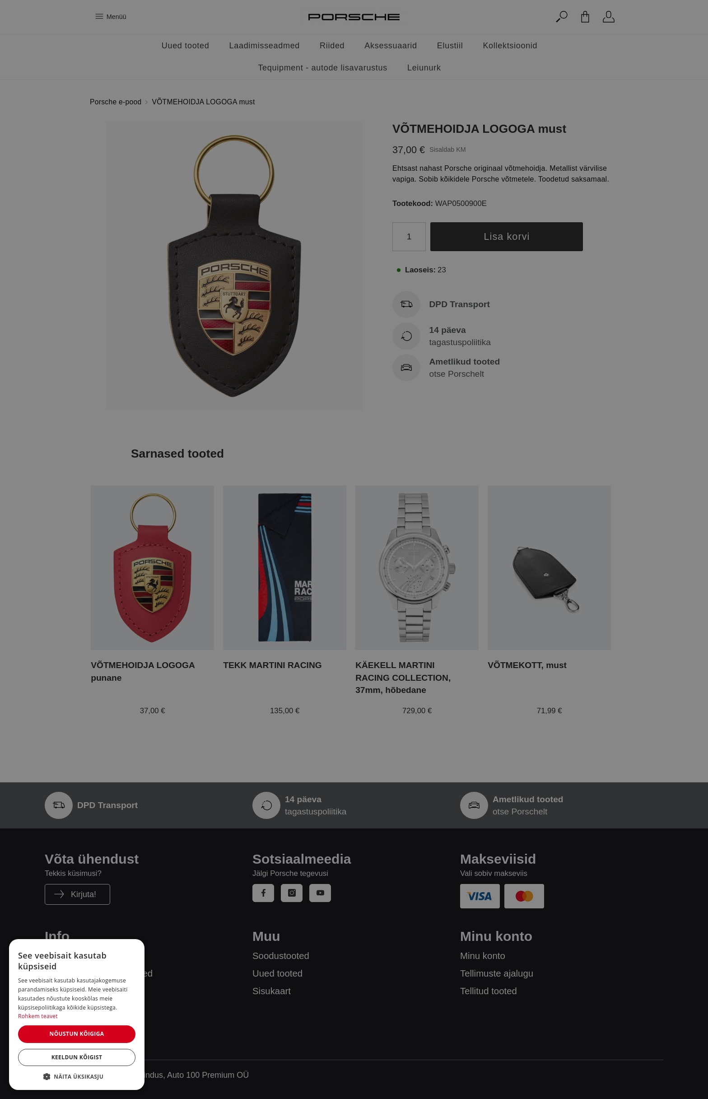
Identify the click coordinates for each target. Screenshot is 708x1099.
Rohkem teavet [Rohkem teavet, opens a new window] (38, 1016)
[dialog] (76, 1014)
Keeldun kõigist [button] (76, 1057)
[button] (76, 1076)
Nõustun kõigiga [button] (76, 1034)
